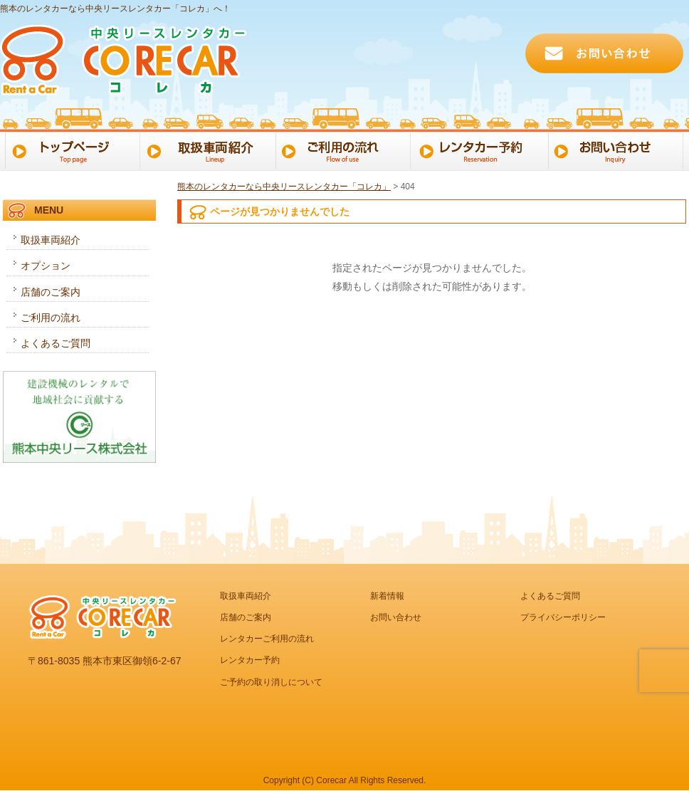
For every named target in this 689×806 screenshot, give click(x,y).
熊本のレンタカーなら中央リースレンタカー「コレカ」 (284, 187)
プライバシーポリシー (563, 617)
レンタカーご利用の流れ (267, 639)
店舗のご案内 (50, 292)
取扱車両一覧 (207, 149)
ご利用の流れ (345, 149)
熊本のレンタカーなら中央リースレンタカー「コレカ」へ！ (115, 9)
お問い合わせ (619, 149)
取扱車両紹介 (50, 240)
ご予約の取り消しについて (271, 682)
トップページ (70, 149)
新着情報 (387, 596)
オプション (45, 265)
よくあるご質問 (55, 343)
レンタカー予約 (482, 149)
